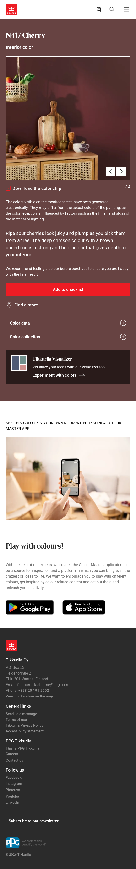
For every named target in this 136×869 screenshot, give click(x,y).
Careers (12, 754)
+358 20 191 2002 (33, 690)
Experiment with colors (59, 375)
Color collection (68, 337)
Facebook (14, 777)
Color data (68, 323)
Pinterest (13, 790)
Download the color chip (36, 188)
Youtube (12, 796)
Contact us (14, 760)
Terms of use (16, 719)
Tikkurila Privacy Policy (24, 725)
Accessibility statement (25, 731)
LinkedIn (12, 802)
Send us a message (21, 714)
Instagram (14, 784)
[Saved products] (99, 9)
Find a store (26, 304)
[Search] (112, 9)
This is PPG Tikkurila (22, 748)
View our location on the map (29, 696)
